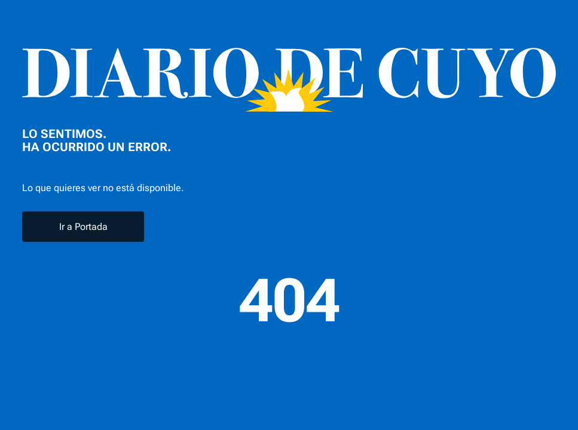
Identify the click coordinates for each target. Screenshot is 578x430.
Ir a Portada (83, 226)
